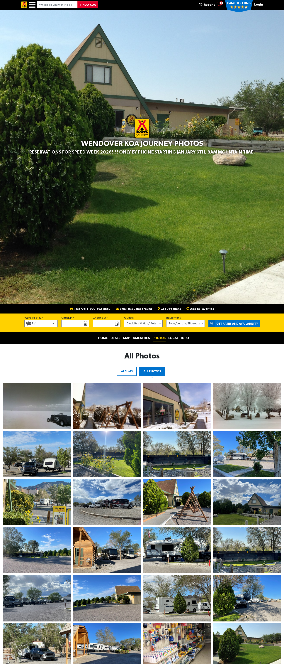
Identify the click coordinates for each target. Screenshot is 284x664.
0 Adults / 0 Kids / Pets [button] (141, 323)
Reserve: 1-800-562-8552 (90, 308)
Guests (129, 317)
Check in (66, 317)
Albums (127, 371)
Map (126, 338)
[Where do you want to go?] (57, 4)
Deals (115, 338)
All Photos (152, 371)
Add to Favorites (200, 308)
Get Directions (169, 308)
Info (185, 338)
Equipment (173, 317)
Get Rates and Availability (233, 323)
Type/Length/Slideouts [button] (184, 323)
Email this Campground (134, 308)
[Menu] (32, 5)
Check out (99, 317)
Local (173, 338)
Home (103, 338)
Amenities (141, 338)
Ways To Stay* (33, 317)
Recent (207, 4)
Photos (159, 338)
